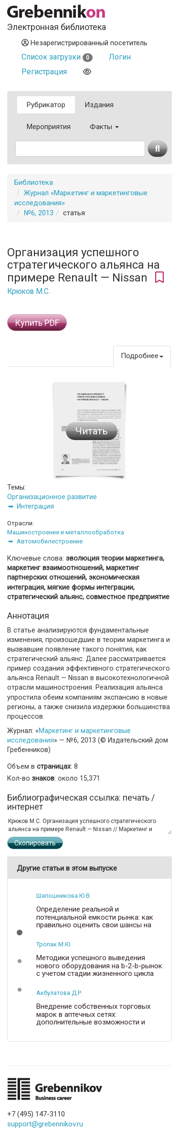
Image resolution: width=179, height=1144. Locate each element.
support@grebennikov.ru (45, 1124)
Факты (104, 126)
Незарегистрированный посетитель (84, 43)
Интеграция (35, 506)
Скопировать (35, 843)
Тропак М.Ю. (54, 944)
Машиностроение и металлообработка (65, 532)
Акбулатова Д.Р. (59, 992)
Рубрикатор (46, 104)
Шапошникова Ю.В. (63, 895)
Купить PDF (37, 323)
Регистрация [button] (44, 71)
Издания (99, 104)
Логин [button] (120, 56)
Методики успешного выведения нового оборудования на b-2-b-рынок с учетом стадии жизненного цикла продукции (99, 969)
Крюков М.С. (28, 291)
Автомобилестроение (50, 541)
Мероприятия (49, 126)
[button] (19, 932)
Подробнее (142, 355)
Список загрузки (57, 56)
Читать (91, 431)
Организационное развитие (52, 497)
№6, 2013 (38, 213)
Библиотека (33, 182)
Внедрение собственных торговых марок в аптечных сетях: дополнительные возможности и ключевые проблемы (93, 1018)
